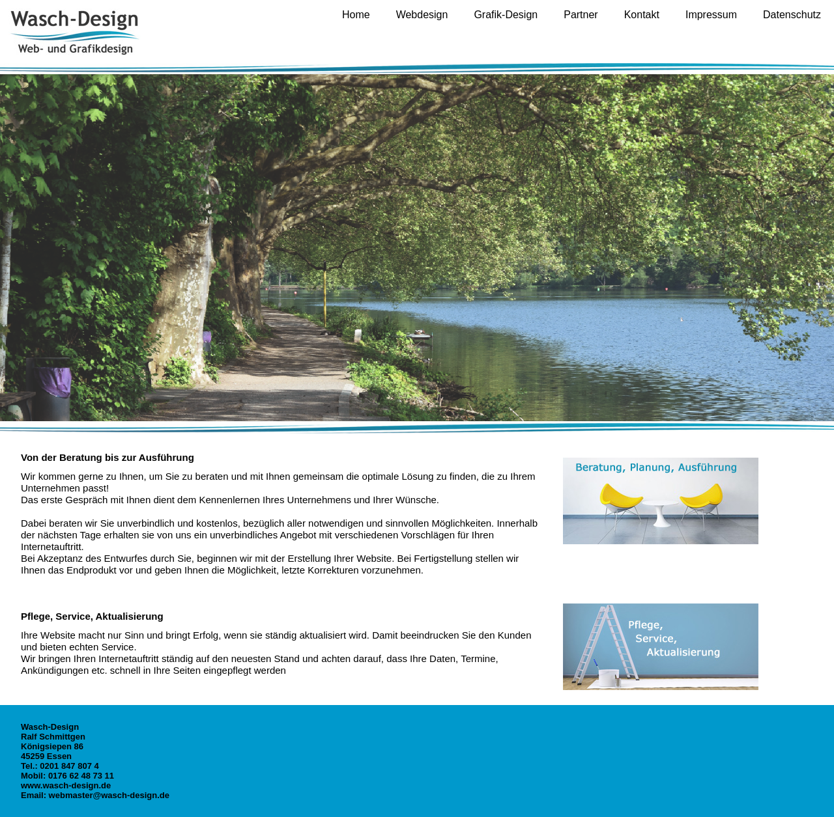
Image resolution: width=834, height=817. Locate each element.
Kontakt (641, 14)
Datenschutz (792, 14)
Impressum (711, 14)
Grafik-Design (506, 14)
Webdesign (422, 14)
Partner (580, 14)
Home (356, 14)
